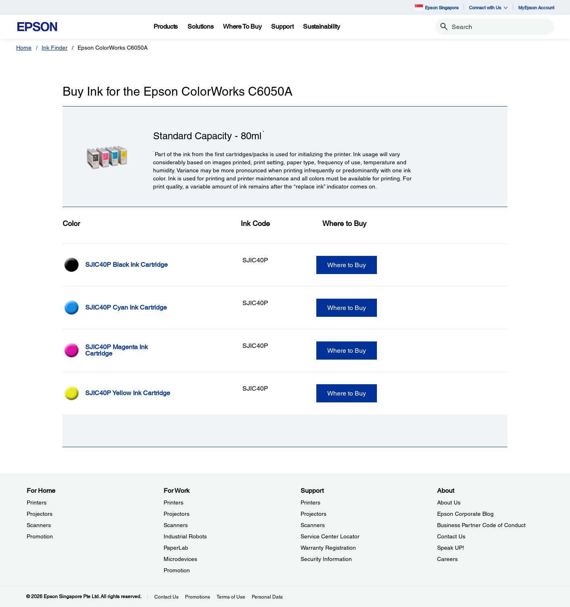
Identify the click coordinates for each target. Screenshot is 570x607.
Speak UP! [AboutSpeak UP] (450, 547)
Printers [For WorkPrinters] (173, 502)
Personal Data (267, 597)
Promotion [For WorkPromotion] (177, 570)
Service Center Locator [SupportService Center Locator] (330, 536)
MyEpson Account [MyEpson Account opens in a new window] (536, 7)
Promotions (197, 597)
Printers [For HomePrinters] (36, 502)
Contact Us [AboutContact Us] (451, 536)
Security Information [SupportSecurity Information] (326, 559)
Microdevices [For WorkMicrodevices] (180, 559)
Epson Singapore (437, 7)
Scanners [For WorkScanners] (176, 525)
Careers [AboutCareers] (447, 559)
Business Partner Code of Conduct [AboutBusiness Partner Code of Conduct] (481, 525)
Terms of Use (231, 597)
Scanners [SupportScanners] (313, 525)
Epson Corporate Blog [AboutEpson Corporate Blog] (465, 514)
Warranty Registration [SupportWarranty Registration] (328, 547)
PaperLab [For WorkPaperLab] (176, 547)
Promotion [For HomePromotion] (40, 536)
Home (24, 47)
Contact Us (166, 597)
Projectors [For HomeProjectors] (40, 514)
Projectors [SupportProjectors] (313, 514)
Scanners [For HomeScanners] (39, 525)
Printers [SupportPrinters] (310, 502)
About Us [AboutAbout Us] (449, 502)
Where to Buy (346, 265)
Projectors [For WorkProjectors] (176, 514)
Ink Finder (54, 47)
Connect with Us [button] (488, 7)
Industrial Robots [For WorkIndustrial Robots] (185, 536)
